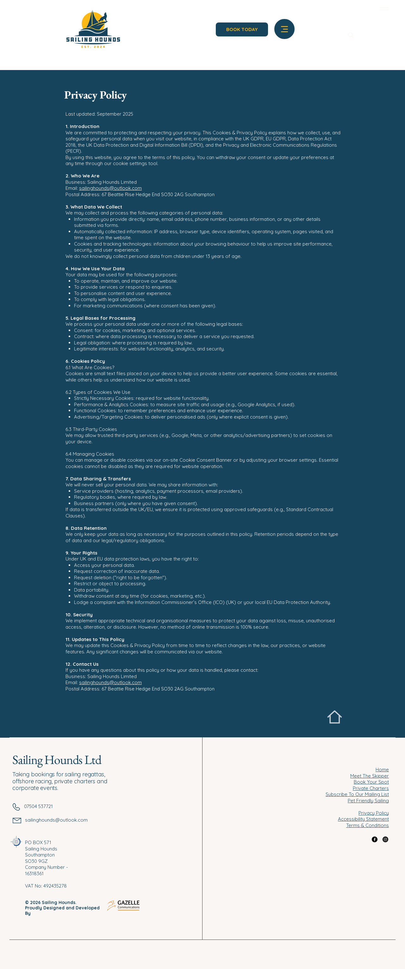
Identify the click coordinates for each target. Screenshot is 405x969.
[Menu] (383, 9)
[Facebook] (374, 839)
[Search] (351, 35)
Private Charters (371, 788)
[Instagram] (385, 839)
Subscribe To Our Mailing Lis (356, 794)
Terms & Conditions (367, 825)
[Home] (335, 717)
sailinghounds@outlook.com (110, 188)
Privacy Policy (373, 813)
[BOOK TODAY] (241, 29)
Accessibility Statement (363, 819)
